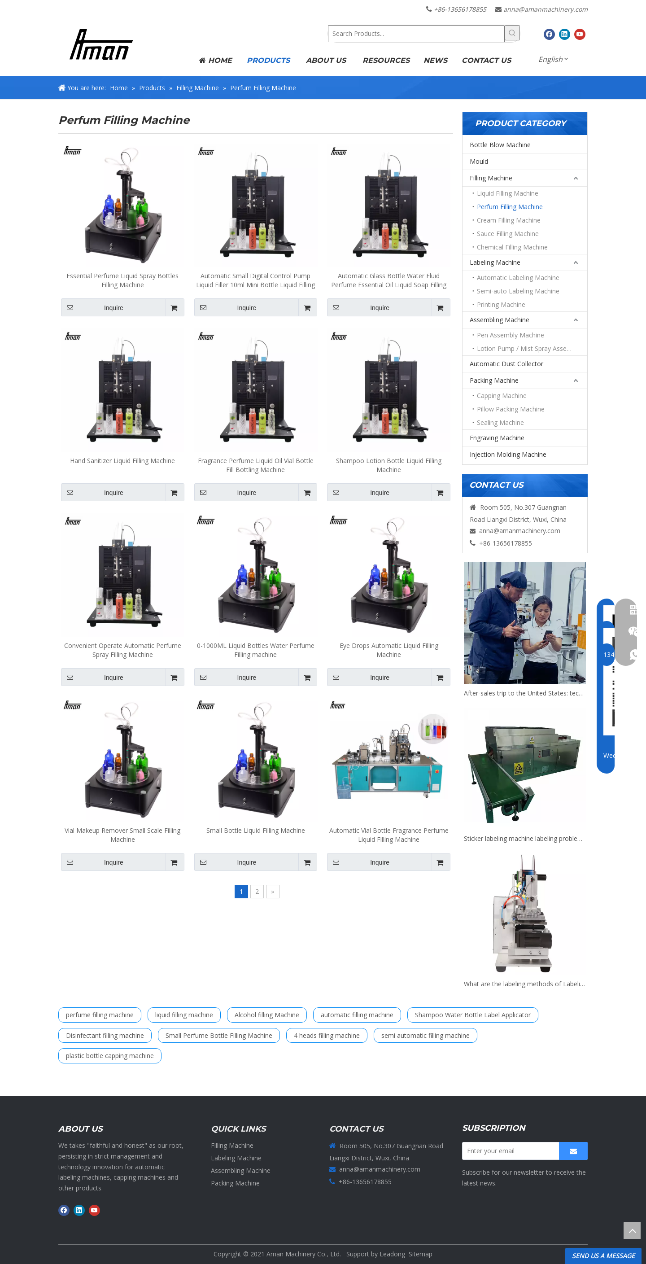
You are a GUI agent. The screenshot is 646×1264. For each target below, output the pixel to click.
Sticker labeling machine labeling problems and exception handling (525, 838)
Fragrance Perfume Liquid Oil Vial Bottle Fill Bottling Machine (256, 465)
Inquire (92, 307)
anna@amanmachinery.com (545, 9)
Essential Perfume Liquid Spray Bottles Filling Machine (122, 280)
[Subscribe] (573, 1151)
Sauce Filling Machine (508, 233)
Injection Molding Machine (508, 454)
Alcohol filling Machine (267, 1014)
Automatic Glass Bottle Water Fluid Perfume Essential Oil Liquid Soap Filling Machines (388, 280)
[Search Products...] (416, 33)
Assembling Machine (499, 319)
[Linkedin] (564, 34)
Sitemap (420, 1254)
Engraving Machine (497, 437)
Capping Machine (502, 395)
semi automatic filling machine (425, 1035)
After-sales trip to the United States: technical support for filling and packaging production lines (525, 693)
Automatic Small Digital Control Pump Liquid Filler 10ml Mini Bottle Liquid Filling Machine (255, 280)
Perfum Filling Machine (510, 206)
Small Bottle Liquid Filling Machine (255, 830)
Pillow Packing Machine (511, 409)
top (632, 1230)
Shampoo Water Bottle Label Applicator (473, 1014)
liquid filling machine (184, 1014)
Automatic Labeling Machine (518, 277)
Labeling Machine (495, 262)
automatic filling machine (357, 1014)
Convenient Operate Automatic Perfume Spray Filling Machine (122, 650)
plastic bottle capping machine (110, 1055)
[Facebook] (549, 34)
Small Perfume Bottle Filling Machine (219, 1035)
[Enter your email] (509, 1150)
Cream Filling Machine (509, 220)
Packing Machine (494, 380)
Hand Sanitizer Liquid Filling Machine (122, 460)
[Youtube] (579, 34)
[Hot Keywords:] (512, 32)
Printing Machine (501, 304)
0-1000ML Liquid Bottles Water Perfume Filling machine (255, 650)
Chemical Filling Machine (512, 247)
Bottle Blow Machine (500, 144)
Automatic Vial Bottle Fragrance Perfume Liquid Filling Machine (389, 835)
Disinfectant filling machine (105, 1035)
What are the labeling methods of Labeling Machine (525, 984)
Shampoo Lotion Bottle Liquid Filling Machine (388, 465)
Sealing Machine (500, 422)
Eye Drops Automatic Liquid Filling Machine (389, 650)
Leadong (392, 1254)
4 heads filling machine (327, 1035)
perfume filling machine (100, 1014)
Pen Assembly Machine (510, 335)
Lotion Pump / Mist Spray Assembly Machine (532, 348)
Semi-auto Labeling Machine (518, 291)
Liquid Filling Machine (507, 193)
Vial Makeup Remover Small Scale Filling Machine (122, 835)
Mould (479, 161)
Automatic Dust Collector (506, 363)
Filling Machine (491, 178)
